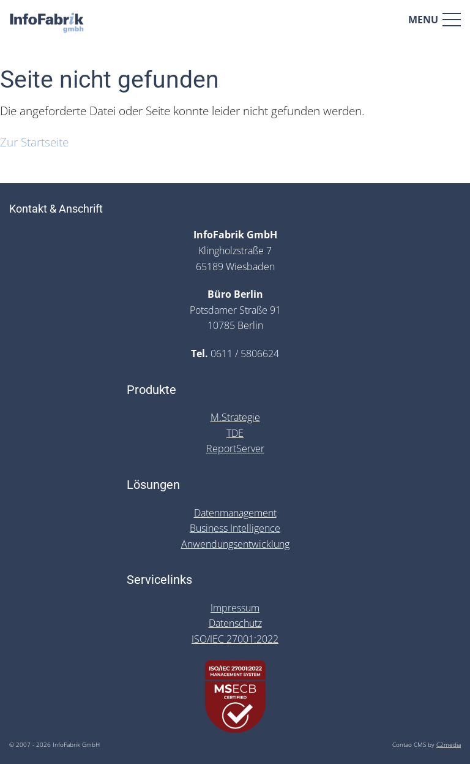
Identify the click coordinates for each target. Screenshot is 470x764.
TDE (235, 433)
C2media (448, 745)
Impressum (235, 608)
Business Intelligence (235, 528)
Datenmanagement (235, 513)
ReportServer (235, 448)
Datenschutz (235, 623)
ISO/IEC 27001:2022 (235, 639)
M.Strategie (235, 417)
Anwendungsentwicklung (235, 544)
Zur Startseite (34, 142)
